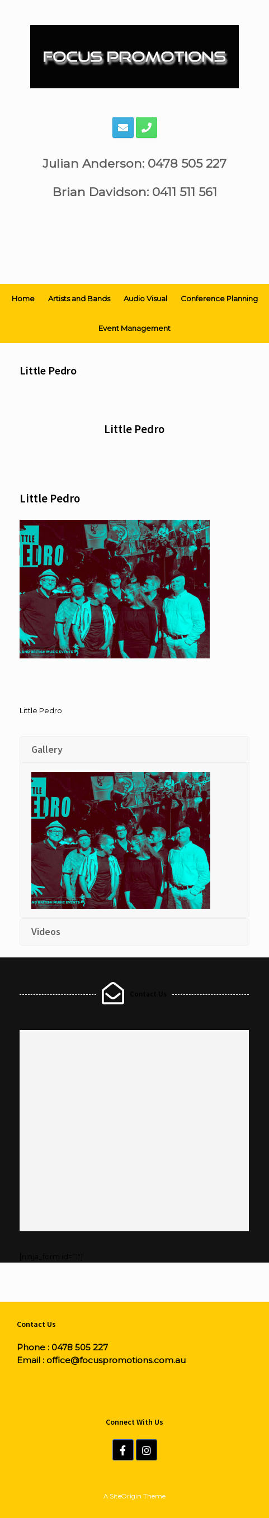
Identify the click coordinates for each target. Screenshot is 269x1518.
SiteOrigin (125, 1496)
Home (23, 298)
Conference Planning (219, 298)
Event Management (134, 328)
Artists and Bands (79, 298)
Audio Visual (145, 298)
